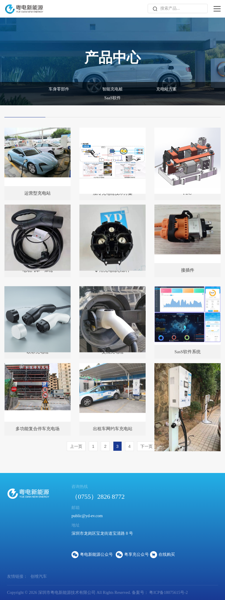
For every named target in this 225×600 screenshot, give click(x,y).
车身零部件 (59, 89)
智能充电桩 (112, 89)
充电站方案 (166, 89)
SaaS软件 (112, 98)
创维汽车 (38, 576)
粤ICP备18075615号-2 (168, 592)
